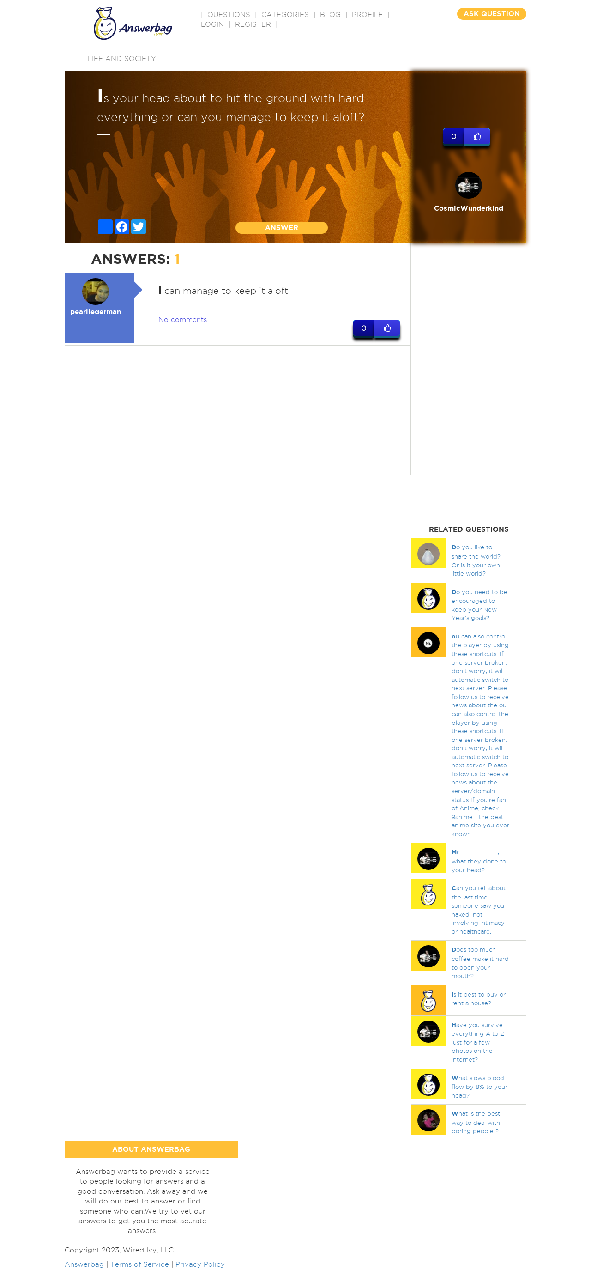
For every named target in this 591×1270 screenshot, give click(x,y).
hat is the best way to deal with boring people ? (476, 1122)
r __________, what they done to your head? (479, 861)
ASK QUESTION (492, 14)
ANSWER (281, 227)
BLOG (330, 14)
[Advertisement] (238, 410)
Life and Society (122, 58)
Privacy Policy (200, 1264)
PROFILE (367, 14)
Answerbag (84, 1264)
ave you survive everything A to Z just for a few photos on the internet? (478, 1042)
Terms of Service (139, 1264)
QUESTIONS (228, 14)
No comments (182, 319)
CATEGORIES (285, 14)
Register (253, 24)
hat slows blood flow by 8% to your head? (479, 1087)
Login (212, 24)
